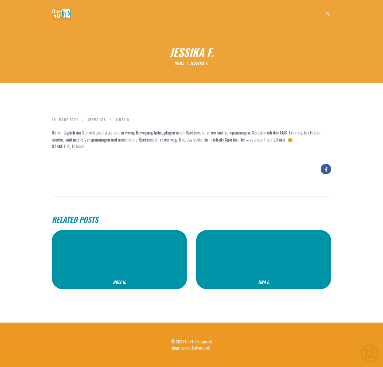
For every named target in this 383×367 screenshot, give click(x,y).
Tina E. (263, 282)
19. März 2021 (65, 119)
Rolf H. (119, 282)
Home (179, 63)
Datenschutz (201, 347)
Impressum (180, 347)
